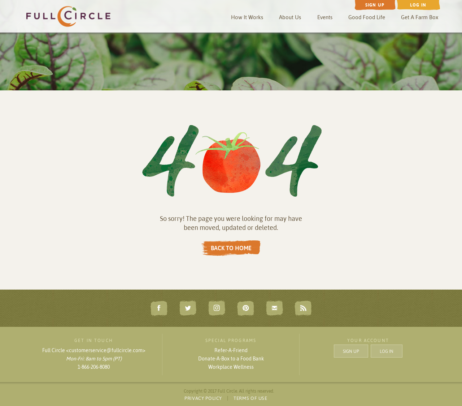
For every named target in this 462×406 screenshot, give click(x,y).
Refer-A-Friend (231, 350)
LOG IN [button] (386, 351)
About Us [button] (290, 17)
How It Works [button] (247, 17)
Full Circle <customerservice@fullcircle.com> (93, 350)
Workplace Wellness (231, 367)
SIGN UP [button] (351, 351)
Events (324, 17)
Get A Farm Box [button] (419, 17)
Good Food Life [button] (366, 17)
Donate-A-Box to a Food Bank (231, 358)
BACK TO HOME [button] (231, 248)
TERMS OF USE (250, 398)
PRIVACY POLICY (203, 398)
